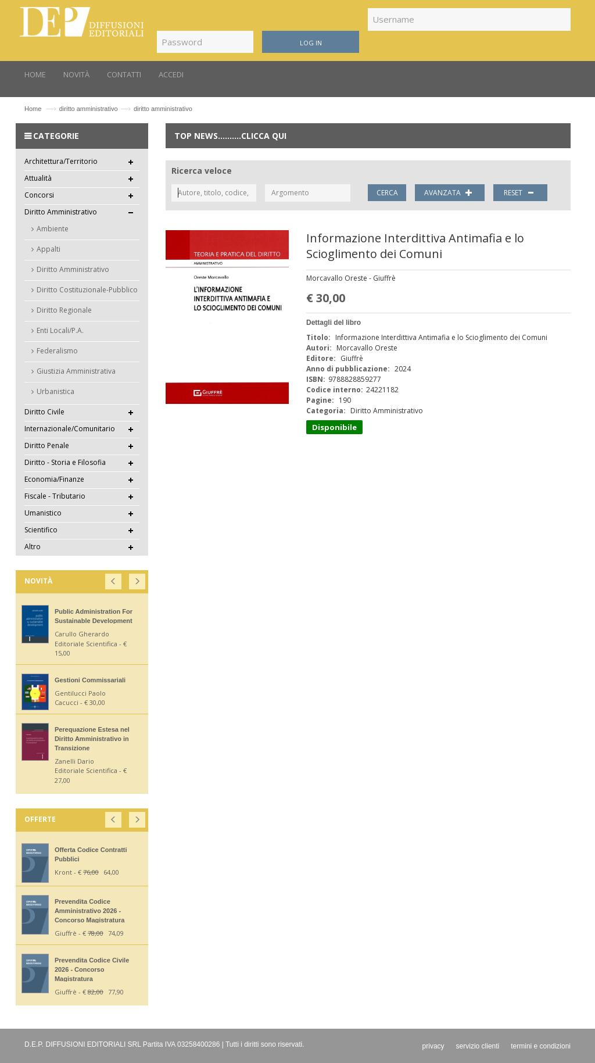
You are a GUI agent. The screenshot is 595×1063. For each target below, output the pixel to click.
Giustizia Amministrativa (76, 371)
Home (32, 108)
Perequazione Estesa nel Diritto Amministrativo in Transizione (92, 738)
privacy (433, 1046)
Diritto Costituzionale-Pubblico (87, 290)
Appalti (48, 249)
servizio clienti (478, 1046)
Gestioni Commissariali (90, 680)
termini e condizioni (541, 1046)
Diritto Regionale (64, 310)
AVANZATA (449, 193)
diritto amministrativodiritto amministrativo (125, 108)
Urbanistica (55, 391)
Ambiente (53, 229)
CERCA (387, 193)
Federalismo (57, 351)
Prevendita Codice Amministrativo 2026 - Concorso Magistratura (89, 911)
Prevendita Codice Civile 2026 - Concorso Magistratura (92, 969)
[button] (114, 579)
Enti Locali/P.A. (60, 330)
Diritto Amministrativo (73, 269)
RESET (520, 193)
